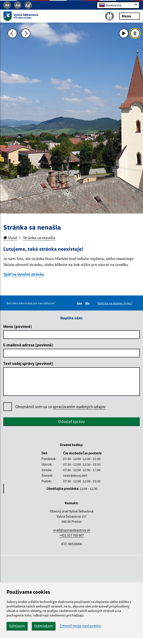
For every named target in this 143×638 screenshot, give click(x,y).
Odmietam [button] (43, 626)
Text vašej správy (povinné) (28, 363)
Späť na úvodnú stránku (23, 274)
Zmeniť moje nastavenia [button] (80, 626)
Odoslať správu (71, 421)
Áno (80, 303)
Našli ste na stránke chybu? (114, 303)
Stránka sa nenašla (39, 237)
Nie (88, 303)
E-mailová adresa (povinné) (28, 344)
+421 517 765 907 (71, 535)
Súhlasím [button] (17, 626)
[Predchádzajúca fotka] (12, 33)
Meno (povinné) (17, 326)
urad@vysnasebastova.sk (71, 530)
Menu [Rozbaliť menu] (129, 16)
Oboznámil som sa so (60, 406)
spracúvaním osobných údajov (79, 406)
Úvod (10, 237)
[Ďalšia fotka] (25, 33)
